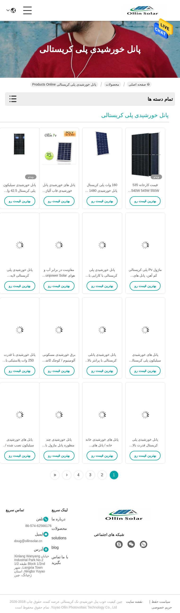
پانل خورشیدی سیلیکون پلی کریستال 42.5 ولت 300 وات (19, 190)
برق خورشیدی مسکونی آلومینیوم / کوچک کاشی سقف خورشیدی (59, 360)
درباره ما (58, 519)
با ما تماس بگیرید (60, 560)
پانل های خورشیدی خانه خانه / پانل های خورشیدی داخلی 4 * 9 (102, 445)
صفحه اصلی (139, 84)
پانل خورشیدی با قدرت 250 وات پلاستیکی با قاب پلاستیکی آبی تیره (19, 360)
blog (55, 547)
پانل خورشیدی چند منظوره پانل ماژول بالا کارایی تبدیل (59, 445)
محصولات (112, 84)
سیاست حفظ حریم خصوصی (162, 604)
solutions (59, 538)
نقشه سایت (134, 602)
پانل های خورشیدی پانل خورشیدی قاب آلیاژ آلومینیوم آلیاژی (59, 190)
